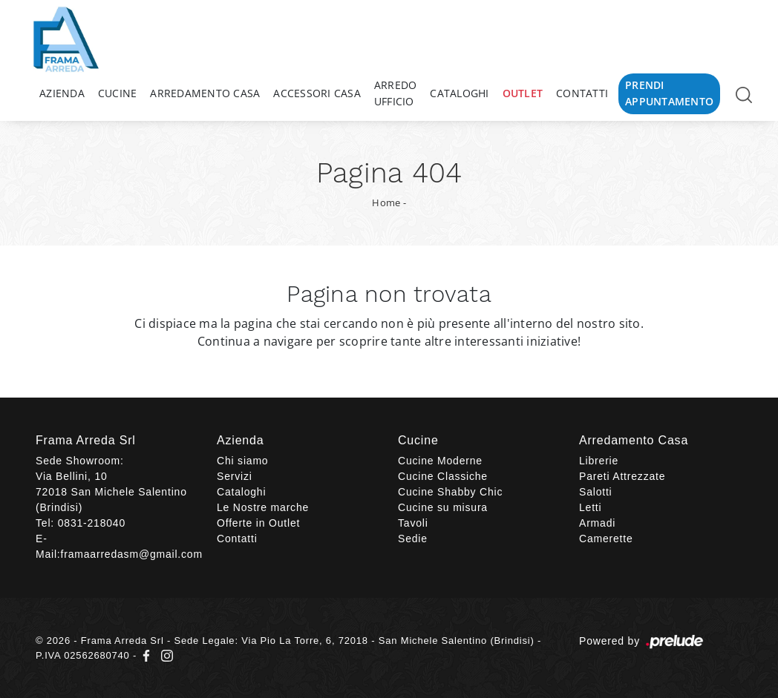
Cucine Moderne (440, 461)
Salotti (595, 492)
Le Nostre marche (263, 507)
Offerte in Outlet (258, 523)
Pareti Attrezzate (622, 476)
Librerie (598, 461)
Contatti (582, 93)
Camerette (606, 538)
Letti (590, 507)
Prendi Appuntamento (669, 93)
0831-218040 (91, 523)
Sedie (413, 538)
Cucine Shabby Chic (450, 492)
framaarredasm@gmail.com (132, 554)
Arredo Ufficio (395, 93)
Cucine (117, 93)
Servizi (234, 476)
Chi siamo (242, 461)
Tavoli (413, 523)
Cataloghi (459, 93)
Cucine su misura (443, 507)
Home (386, 202)
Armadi (597, 523)
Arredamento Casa (205, 93)
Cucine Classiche (443, 476)
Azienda (62, 93)
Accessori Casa (317, 93)
